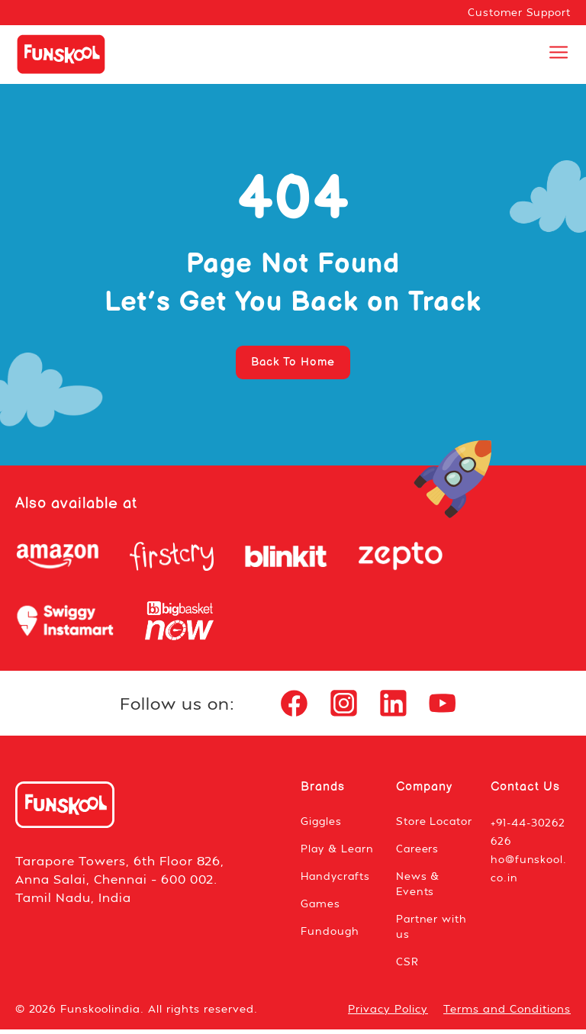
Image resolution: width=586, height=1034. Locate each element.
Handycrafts (337, 880)
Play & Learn (338, 852)
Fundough (330, 935)
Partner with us (432, 930)
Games (321, 907)
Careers (418, 852)
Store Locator (435, 825)
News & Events (418, 888)
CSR (407, 965)
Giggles (322, 825)
